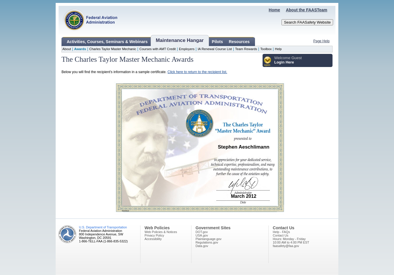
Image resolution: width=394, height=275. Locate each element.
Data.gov (202, 246)
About (66, 49)
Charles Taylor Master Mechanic (112, 49)
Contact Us (280, 235)
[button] (268, 61)
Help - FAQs (281, 232)
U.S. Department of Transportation (103, 227)
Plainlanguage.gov (208, 239)
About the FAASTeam (306, 10)
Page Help (321, 41)
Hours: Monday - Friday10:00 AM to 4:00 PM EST (291, 240)
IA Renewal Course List (215, 49)
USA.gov (202, 235)
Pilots (217, 41)
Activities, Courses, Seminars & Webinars (107, 41)
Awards (80, 49)
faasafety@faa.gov (286, 246)
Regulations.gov (207, 242)
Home (274, 10)
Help (278, 49)
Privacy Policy (154, 235)
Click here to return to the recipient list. (197, 72)
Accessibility (153, 239)
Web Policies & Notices (161, 232)
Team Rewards (246, 49)
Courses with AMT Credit (157, 49)
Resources (239, 41)
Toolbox (266, 49)
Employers (186, 49)
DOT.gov (202, 232)
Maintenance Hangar (180, 40)
